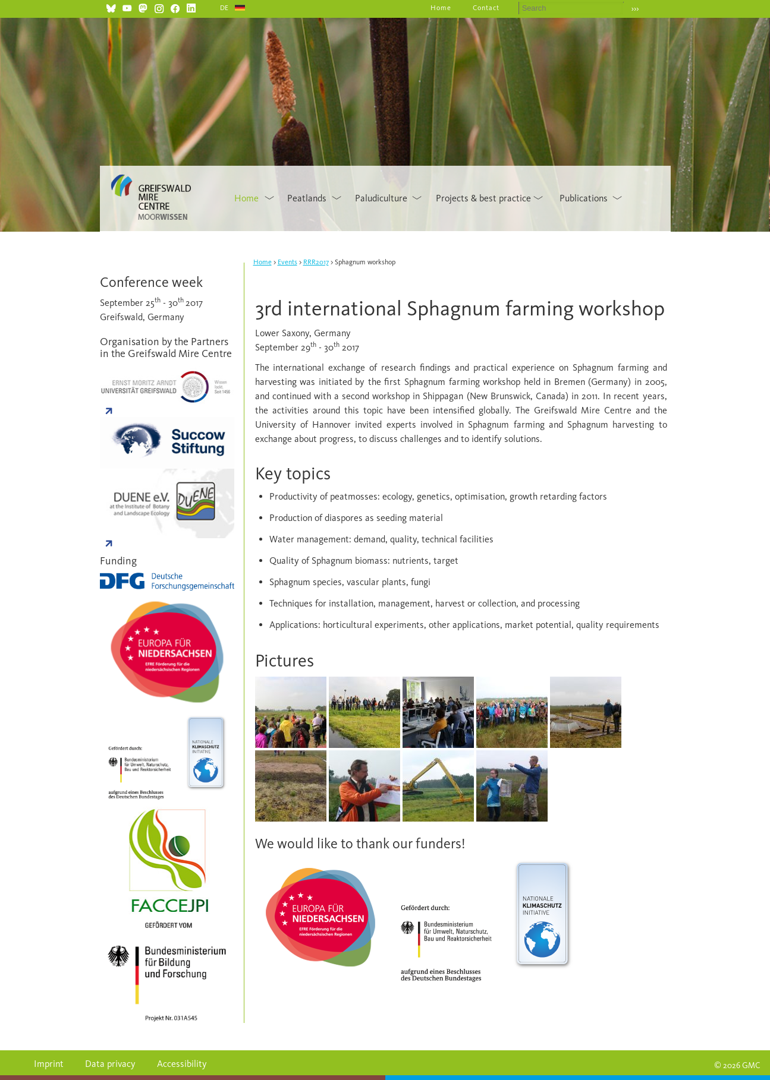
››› (635, 8)
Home (440, 8)
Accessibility (182, 1063)
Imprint (49, 1063)
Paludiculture (381, 198)
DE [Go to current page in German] (225, 8)
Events (287, 262)
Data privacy (110, 1063)
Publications (584, 198)
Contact (486, 8)
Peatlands (306, 198)
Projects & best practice (483, 198)
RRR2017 (316, 262)
